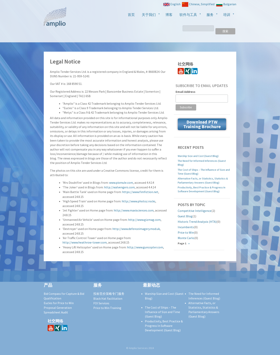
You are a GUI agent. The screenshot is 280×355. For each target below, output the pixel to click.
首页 (131, 14)
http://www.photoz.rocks (138, 201)
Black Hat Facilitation (107, 298)
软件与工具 (189, 15)
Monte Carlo (186, 238)
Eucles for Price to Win (59, 303)
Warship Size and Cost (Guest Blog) (198, 156)
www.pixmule (118, 182)
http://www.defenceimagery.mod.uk (136, 229)
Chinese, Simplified (198, 4)
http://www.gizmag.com (144, 220)
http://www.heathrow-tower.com (84, 242)
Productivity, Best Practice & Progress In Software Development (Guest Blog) (201, 189)
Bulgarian (226, 4)
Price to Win (186, 232)
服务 (210, 15)
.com (130, 182)
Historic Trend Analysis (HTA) (197, 222)
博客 (168, 14)
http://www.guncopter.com (145, 247)
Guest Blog (185, 216)
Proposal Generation (58, 308)
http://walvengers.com (119, 187)
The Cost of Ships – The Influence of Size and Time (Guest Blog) (204, 171)
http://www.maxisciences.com (134, 210)
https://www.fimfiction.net (140, 192)
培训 (227, 15)
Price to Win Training (107, 308)
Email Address (185, 92)
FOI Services (101, 303)
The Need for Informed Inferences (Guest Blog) (202, 162)
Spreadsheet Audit (56, 312)
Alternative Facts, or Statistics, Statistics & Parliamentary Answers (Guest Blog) (203, 180)
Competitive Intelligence (194, 211)
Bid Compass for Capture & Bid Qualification (64, 296)
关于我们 (149, 15)
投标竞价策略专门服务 (108, 294)
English (171, 4)
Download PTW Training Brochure (202, 124)
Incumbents (186, 227)
